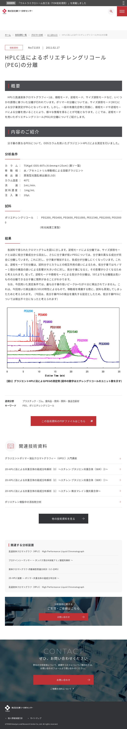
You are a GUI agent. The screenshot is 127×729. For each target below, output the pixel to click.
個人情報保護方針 (15, 718)
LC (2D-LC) (52, 34)
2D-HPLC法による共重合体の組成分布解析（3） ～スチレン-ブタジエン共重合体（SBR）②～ (56, 469)
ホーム (8, 34)
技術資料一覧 (21, 34)
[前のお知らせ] (124, 2)
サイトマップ (35, 718)
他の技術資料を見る (63, 518)
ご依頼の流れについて (60, 688)
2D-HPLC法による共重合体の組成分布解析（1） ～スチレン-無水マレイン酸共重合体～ (53, 491)
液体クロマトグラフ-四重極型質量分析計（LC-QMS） (34, 569)
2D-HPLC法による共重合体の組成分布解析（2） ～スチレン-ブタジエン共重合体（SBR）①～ (56, 480)
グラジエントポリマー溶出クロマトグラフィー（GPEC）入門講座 (41, 458)
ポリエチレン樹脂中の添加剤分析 (23, 501)
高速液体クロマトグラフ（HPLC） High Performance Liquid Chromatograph (46, 551)
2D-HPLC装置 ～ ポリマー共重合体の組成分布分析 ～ (34, 578)
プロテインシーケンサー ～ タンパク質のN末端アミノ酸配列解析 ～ (41, 560)
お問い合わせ (63, 616)
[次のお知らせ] (124, 4)
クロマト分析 (37, 34)
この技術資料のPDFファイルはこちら (63, 421)
